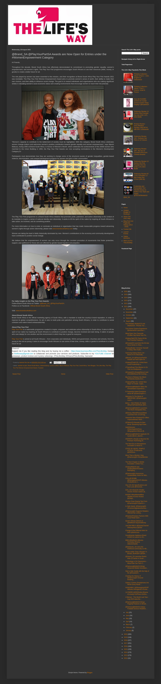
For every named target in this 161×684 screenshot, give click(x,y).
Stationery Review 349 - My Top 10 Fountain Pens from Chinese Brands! (140, 151)
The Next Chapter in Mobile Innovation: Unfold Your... (134, 463)
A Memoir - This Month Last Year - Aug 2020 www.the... (137, 598)
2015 (126, 649)
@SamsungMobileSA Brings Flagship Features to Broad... (136, 603)
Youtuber (40, 368)
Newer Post (17, 374)
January (129, 630)
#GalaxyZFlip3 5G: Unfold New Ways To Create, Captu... (136, 383)
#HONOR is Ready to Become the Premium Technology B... (137, 440)
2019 (126, 637)
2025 (126, 294)
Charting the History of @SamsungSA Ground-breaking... (134, 578)
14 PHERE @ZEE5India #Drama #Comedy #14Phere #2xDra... (136, 593)
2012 (126, 658)
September (130, 318)
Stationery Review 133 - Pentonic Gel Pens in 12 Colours (140, 138)
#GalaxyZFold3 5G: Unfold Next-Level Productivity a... (136, 363)
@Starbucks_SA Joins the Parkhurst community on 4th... (136, 548)
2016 (126, 646)
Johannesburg (44, 365)
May (127, 618)
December (129, 309)
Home (63, 374)
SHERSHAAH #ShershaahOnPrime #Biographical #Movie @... (135, 429)
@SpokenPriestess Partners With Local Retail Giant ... (136, 517)
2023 (126, 300)
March (128, 624)
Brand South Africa (33, 365)
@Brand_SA (45, 303)
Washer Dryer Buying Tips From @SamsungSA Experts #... (136, 502)
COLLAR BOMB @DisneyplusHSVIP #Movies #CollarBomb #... (136, 480)
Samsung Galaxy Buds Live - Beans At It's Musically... (135, 354)
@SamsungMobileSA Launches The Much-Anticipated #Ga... (136, 409)
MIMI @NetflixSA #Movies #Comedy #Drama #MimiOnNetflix (134, 542)
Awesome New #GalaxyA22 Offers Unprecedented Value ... (137, 418)
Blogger (89, 672)
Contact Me (127, 229)
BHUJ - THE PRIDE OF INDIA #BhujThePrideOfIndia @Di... (136, 404)
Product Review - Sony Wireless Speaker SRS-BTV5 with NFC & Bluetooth (141, 126)
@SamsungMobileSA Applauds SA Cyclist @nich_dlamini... (137, 435)
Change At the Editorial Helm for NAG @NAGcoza (136, 531)
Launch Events (126, 233)
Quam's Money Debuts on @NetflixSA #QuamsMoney (135, 522)
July (127, 612)
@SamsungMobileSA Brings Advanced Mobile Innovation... (136, 567)
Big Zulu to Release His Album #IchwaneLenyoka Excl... (135, 378)
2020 (126, 634)
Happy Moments (127, 237)
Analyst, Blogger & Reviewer (127, 212)
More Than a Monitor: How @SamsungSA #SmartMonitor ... (136, 457)
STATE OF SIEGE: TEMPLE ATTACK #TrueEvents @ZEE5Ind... (135, 450)
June (127, 615)
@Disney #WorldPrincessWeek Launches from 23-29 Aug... (136, 414)
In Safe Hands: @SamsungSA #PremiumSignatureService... (136, 507)
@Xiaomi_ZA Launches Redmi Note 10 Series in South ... (135, 557)
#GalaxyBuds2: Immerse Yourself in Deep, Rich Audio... (136, 349)
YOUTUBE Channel (103, 354)
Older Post (109, 374)
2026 (126, 291)
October (129, 315)
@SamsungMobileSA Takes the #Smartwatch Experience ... (136, 387)
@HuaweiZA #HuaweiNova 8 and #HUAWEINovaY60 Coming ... (136, 373)
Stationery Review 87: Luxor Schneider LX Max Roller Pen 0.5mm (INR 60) (141, 176)
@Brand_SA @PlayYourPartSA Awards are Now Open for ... (136, 358)
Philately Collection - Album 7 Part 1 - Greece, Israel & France (141, 89)
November (129, 312)
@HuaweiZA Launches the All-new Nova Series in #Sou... (137, 344)
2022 (126, 303)
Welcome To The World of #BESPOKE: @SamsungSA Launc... (135, 398)
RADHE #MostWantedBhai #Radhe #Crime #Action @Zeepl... (134, 496)
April (127, 621)
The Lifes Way (100, 365)
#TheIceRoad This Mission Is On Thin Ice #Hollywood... (136, 368)
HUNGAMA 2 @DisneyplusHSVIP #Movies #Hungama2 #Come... (137, 588)
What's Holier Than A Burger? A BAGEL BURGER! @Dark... (136, 552)
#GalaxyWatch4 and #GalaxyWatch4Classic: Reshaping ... (134, 468)
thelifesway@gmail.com (23, 354)
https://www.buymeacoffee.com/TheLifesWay (89, 351)
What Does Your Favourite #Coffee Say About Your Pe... (136, 334)
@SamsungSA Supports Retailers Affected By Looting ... (136, 512)
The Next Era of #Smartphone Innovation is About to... (135, 444)
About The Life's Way (127, 217)
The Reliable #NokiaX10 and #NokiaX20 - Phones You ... (135, 324)
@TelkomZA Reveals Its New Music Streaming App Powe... (136, 423)
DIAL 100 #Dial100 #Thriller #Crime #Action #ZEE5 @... (135, 491)
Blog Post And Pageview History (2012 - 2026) (128, 224)
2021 (126, 306)
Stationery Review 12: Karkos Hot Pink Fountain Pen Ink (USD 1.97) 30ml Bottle (141, 165)
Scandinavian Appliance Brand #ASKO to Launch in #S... (135, 536)
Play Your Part (17, 329)
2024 (126, 297)
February (129, 627)
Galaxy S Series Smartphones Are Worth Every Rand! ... (137, 583)
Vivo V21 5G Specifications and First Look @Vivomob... (136, 486)
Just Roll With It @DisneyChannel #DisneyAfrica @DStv (136, 526)
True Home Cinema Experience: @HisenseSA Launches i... (136, 329)
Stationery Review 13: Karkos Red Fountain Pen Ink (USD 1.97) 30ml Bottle (141, 114)
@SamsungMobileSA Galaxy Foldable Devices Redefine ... (136, 608)
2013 (126, 655)
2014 (126, 652)
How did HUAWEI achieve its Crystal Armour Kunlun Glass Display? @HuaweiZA (141, 101)
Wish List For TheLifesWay (128, 241)
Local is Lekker (54, 365)
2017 (126, 643)
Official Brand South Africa (40, 306)
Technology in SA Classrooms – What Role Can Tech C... (136, 562)
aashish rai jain (22, 365)
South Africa (83, 365)
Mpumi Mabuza (64, 365)
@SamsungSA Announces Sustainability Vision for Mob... (136, 474)
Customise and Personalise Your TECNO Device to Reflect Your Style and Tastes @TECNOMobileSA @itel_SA (136, 191)
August (128, 321)
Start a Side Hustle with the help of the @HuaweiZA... (137, 572)
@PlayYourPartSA (57, 303)
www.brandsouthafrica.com (62, 229)
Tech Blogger (92, 365)
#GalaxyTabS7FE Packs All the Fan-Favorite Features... (136, 339)
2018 (126, 640)
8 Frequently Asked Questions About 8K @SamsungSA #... (136, 392)
